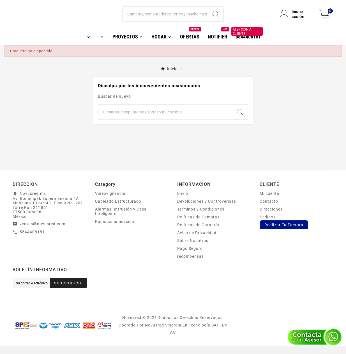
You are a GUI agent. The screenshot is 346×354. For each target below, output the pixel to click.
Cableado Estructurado (118, 209)
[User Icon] (296, 18)
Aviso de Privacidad (196, 240)
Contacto (269, 209)
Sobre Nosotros (192, 248)
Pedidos (268, 224)
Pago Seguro (190, 256)
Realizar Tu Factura (283, 232)
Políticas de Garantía (198, 232)
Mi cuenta (269, 201)
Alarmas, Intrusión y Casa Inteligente (121, 218)
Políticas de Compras (198, 224)
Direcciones (271, 216)
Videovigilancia (110, 201)
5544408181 (32, 239)
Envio (182, 201)
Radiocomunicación (114, 229)
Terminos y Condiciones (200, 216)
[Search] (216, 18)
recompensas (190, 264)
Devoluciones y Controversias (206, 209)
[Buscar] (165, 18)
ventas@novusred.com (42, 231)
